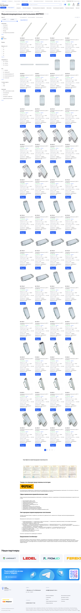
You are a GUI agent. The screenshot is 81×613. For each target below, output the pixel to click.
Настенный (5, 25)
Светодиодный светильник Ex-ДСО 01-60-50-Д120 (42, 40)
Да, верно (3, 7)
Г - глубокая (5, 70)
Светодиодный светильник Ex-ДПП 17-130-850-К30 (26, 394)
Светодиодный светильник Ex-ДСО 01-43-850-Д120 (72, 40)
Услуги (47, 599)
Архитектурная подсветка (58, 7)
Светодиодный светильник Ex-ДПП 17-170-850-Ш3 (57, 288)
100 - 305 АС (5, 61)
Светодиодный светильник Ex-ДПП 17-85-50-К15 (42, 111)
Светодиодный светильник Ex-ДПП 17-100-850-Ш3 (26, 430)
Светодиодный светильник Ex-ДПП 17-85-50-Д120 (57, 111)
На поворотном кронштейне (8, 32)
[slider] (1, 21)
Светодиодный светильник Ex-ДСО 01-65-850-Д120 (27, 40)
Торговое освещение (27, 7)
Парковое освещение (69, 7)
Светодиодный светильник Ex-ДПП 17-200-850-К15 (72, 253)
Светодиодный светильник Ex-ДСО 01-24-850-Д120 (42, 76)
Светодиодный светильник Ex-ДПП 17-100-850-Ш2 (42, 430)
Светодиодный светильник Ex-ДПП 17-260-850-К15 (42, 217)
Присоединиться (10, 577)
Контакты (63, 601)
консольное (5, 94)
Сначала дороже (39, 17)
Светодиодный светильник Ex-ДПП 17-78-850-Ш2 (42, 146)
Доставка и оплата (65, 597)
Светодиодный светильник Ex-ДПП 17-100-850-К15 (72, 430)
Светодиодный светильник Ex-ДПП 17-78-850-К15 (72, 146)
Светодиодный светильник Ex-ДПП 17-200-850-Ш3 (26, 253)
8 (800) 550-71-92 (30, 603)
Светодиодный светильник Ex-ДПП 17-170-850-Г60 (72, 324)
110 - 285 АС (5, 63)
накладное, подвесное (7, 96)
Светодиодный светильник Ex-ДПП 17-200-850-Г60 (42, 288)
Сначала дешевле (31, 17)
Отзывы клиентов (49, 603)
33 (3, 53)
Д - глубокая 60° (6, 72)
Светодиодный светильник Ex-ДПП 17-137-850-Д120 (42, 359)
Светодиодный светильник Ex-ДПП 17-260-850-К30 (26, 217)
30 (3, 51)
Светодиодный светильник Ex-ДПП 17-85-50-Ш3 (57, 76)
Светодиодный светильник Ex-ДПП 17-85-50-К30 (26, 111)
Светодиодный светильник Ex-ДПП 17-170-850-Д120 (57, 324)
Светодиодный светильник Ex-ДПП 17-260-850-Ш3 (57, 182)
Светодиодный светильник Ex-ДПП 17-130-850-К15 (42, 394)
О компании (48, 597)
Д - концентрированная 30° (8, 75)
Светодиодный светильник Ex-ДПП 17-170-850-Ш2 (72, 288)
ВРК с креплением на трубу (8, 90)
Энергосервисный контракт (51, 601)
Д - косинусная (6, 77)
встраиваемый (6, 92)
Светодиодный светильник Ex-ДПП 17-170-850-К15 (42, 324)
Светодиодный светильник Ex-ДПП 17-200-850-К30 (57, 253)
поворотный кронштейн (7, 98)
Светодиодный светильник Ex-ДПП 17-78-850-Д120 (26, 182)
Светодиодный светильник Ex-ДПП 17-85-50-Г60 (72, 111)
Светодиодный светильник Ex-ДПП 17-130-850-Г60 (72, 394)
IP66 (4, 85)
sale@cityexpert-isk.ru (51, 590)
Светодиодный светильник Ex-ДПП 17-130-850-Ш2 (72, 359)
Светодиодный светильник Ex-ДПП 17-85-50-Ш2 (72, 76)
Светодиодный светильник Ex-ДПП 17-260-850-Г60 (72, 217)
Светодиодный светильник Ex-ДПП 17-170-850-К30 (26, 324)
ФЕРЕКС (5, 38)
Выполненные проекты (65, 595)
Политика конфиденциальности (8, 608)
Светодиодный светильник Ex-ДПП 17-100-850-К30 (57, 430)
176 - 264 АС (5, 65)
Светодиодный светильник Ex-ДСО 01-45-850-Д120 (57, 40)
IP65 (4, 83)
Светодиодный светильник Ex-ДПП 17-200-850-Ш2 (42, 253)
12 (3, 47)
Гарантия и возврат (65, 599)
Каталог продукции (50, 595)
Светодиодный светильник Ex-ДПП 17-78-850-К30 (57, 146)
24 (3, 49)
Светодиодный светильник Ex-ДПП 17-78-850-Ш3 (26, 146)
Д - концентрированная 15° (8, 74)
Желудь (4, 30)
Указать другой (11, 7)
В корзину (22, 55)
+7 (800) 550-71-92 (69, 1)
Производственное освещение (39, 7)
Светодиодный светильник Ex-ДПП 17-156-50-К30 (26, 359)
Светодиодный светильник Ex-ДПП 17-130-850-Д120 (57, 394)
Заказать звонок (76, 1)
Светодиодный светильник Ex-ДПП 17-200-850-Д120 (26, 288)
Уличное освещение (17, 7)
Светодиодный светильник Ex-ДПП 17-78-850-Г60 (42, 182)
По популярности (23, 17)
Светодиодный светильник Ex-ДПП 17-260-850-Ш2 (72, 182)
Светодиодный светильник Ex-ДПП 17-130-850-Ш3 (57, 359)
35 (3, 55)
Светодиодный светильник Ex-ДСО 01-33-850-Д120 (27, 76)
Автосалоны (49, 7)
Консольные (5, 28)
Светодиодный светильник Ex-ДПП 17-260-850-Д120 (57, 217)
